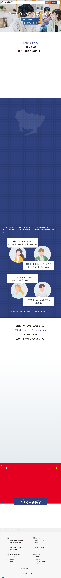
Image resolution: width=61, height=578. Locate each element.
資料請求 (54, 2)
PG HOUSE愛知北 (5, 529)
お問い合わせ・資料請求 (28, 573)
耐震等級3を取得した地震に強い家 (17, 540)
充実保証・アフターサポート (16, 549)
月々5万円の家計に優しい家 (16, 547)
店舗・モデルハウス (39, 540)
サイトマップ (38, 563)
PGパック (37, 542)
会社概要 (37, 556)
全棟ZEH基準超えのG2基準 (16, 542)
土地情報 (12, 559)
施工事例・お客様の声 (40, 547)
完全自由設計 (13, 545)
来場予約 (48, 2)
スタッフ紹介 (38, 559)
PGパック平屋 (38, 545)
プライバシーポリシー (40, 561)
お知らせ (12, 561)
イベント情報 (13, 556)
